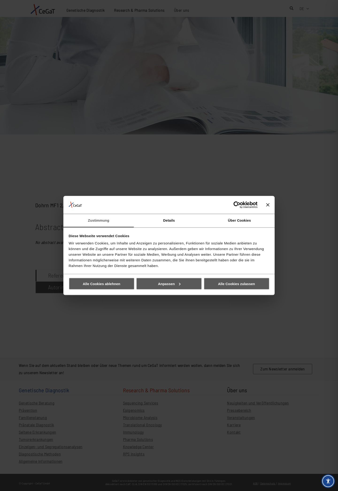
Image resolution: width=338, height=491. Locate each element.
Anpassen (169, 284)
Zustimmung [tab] (98, 220)
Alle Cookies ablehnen (101, 284)
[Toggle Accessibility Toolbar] (328, 481)
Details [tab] (169, 220)
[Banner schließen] (267, 204)
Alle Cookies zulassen (236, 284)
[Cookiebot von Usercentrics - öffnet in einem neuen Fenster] (236, 204)
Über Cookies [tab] (239, 220)
